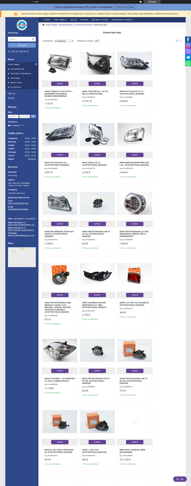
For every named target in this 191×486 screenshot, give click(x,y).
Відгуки (11, 98)
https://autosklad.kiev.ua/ (18, 203)
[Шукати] (33, 39)
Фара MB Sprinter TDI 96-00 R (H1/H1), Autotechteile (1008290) (129, 161)
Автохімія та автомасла (21, 73)
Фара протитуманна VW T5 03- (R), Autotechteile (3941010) (94, 304)
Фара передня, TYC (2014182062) (161, 372)
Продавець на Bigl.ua (95, 481)
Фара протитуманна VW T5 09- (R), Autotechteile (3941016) (129, 304)
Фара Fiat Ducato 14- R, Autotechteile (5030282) (128, 90)
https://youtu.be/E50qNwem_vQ (21, 225)
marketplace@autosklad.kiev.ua (19, 209)
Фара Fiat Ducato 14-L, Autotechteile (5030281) (163, 90)
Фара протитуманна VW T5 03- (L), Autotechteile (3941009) (165, 161)
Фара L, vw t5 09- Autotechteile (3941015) (57, 372)
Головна (47, 20)
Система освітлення (83, 25)
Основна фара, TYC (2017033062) (55, 439)
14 (176, 468)
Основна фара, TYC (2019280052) (126, 439)
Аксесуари (15, 78)
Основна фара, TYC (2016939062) (161, 439)
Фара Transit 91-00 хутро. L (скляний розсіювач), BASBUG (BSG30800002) (59, 91)
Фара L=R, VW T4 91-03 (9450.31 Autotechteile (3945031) (162, 230)
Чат (180, 479)
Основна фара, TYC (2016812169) (126, 372)
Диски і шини (16, 82)
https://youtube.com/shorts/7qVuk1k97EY (25, 230)
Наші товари (13, 64)
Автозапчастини (17, 69)
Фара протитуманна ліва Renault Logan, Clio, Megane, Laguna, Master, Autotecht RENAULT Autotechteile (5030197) (93, 232)
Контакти (84, 20)
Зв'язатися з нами (125, 7)
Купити (59, 82)
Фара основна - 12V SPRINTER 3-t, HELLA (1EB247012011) (55, 304)
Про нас (11, 93)
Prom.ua (108, 479)
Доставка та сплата (100, 20)
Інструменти (16, 87)
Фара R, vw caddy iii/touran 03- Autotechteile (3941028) (163, 304)
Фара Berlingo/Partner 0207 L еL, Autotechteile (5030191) (92, 161)
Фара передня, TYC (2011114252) (90, 439)
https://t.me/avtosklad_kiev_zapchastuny (22, 215)
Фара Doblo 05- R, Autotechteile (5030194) (57, 160)
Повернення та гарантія (122, 20)
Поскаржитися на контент (89, 483)
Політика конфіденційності (110, 483)
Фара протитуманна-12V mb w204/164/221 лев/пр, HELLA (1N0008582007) (57, 230)
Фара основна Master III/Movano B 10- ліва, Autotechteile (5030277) (128, 230)
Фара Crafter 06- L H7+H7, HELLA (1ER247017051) (93, 90)
